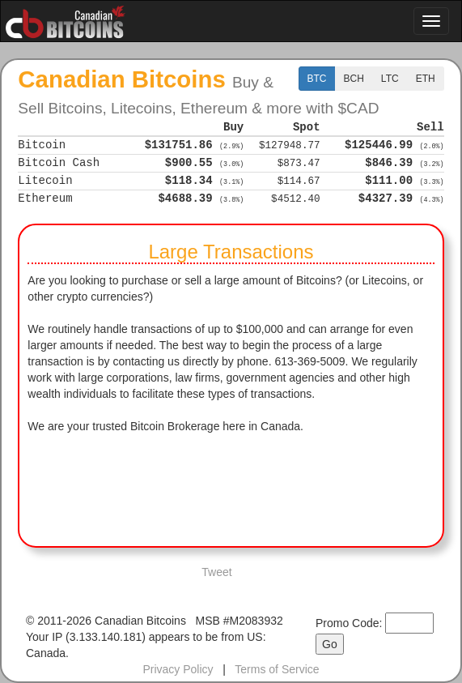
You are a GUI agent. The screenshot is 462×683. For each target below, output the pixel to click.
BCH (354, 78)
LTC (390, 78)
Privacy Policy (177, 669)
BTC (317, 78)
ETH (425, 78)
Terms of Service (277, 669)
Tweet (216, 572)
